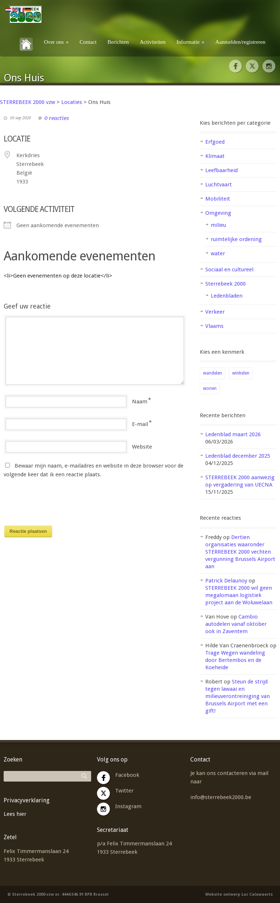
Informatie (190, 42)
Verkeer (215, 312)
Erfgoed (215, 142)
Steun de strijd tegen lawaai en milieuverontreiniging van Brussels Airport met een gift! (237, 696)
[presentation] (59, 504)
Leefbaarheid (221, 170)
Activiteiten (153, 42)
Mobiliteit (217, 198)
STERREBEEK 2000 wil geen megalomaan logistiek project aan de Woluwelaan (238, 595)
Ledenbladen (226, 295)
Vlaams (214, 326)
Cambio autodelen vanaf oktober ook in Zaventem (236, 624)
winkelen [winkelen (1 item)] (240, 373)
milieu (218, 225)
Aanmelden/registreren (240, 42)
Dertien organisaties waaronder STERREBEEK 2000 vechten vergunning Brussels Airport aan (240, 552)
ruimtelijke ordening (236, 239)
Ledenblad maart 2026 (233, 434)
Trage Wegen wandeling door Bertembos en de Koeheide (235, 660)
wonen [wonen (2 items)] (210, 388)
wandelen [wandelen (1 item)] (212, 373)
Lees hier (15, 814)
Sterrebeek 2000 (225, 283)
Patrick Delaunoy (226, 580)
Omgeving (218, 213)
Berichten (118, 42)
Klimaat (215, 156)
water (218, 253)
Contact (88, 42)
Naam (139, 401)
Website (142, 446)
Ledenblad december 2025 (237, 456)
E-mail (140, 424)
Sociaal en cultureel (229, 269)
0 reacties (56, 118)
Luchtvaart (218, 184)
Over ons (56, 42)
